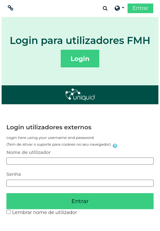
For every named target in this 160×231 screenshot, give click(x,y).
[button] (105, 8)
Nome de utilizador (28, 152)
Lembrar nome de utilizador (44, 212)
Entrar (140, 8)
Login (80, 59)
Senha (13, 174)
